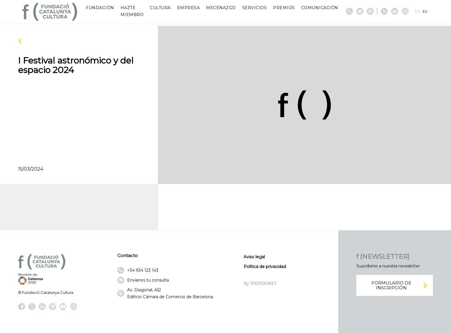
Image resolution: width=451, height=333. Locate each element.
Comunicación (319, 7)
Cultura (160, 7)
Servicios (254, 7)
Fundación (100, 7)
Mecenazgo (221, 7)
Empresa (188, 7)
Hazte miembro (132, 11)
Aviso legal (254, 256)
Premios (284, 7)
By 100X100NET (260, 283)
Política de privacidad (265, 266)
